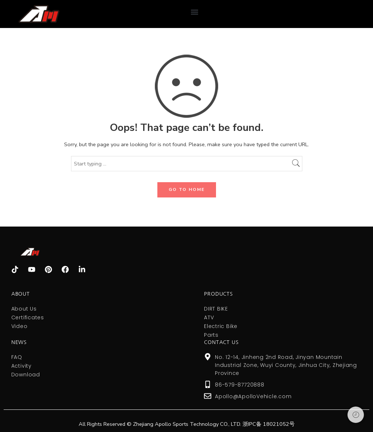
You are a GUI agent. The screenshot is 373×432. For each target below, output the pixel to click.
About (20, 293)
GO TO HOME (187, 189)
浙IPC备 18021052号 (269, 424)
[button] (194, 12)
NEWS (19, 342)
